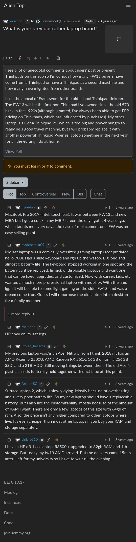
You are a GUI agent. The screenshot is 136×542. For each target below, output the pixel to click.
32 (7, 58)
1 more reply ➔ (21, 313)
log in (36, 165)
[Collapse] (9, 207)
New (66, 193)
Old (80, 193)
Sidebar (15, 182)
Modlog (11, 492)
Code (8, 522)
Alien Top (14, 5)
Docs (8, 512)
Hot (9, 193)
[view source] (58, 58)
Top (22, 193)
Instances (12, 502)
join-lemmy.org (17, 532)
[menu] (128, 5)
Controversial (44, 193)
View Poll (13, 151)
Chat (98, 193)
